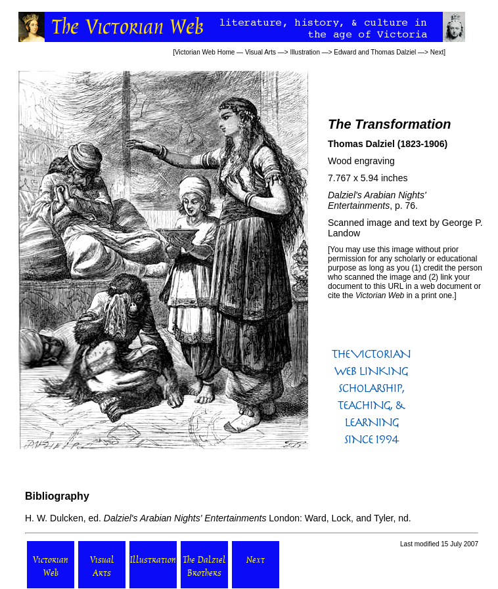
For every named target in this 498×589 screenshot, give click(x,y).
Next (437, 52)
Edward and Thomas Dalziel (375, 52)
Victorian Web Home (205, 52)
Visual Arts (260, 52)
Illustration (305, 52)
